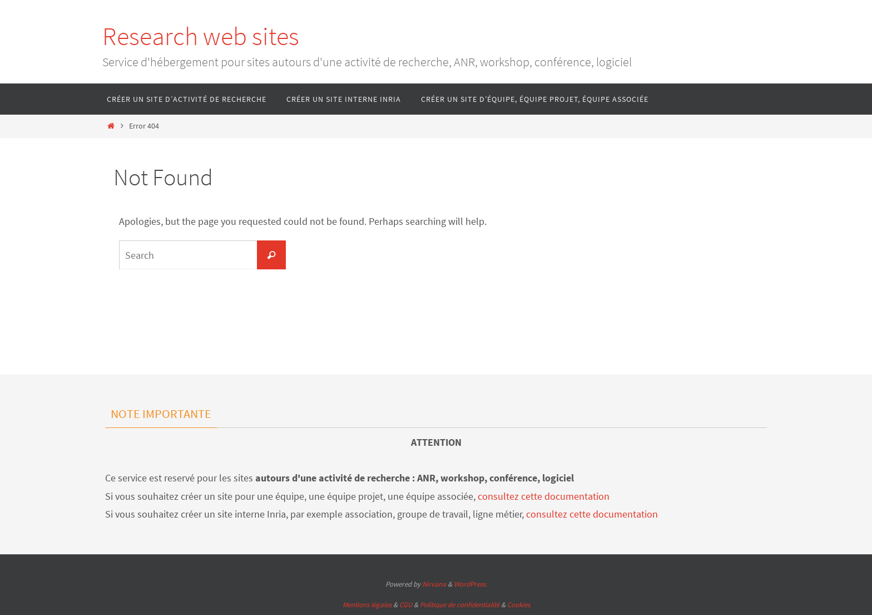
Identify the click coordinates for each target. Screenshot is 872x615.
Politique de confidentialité (459, 604)
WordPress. (470, 584)
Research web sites (200, 36)
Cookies (518, 604)
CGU (405, 604)
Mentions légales (367, 604)
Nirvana (434, 584)
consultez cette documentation (544, 496)
